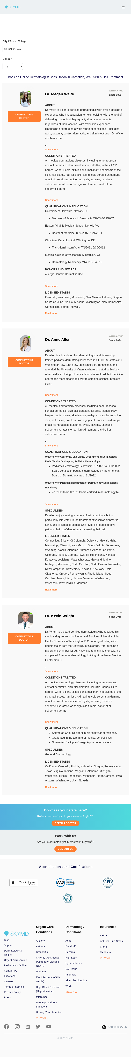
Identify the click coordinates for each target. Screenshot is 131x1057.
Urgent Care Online (15, 960)
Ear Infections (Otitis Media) (48, 979)
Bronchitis (42, 952)
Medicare (105, 952)
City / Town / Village (14, 41)
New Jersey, (74, 569)
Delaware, (93, 540)
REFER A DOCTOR (65, 823)
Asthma (40, 946)
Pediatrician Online (15, 965)
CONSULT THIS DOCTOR (24, 116)
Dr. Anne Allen (57, 339)
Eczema (70, 952)
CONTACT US (65, 849)
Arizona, (97, 550)
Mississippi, (52, 545)
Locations (10, 976)
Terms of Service (14, 986)
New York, (98, 569)
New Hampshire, (112, 302)
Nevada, (87, 569)
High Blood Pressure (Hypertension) (48, 989)
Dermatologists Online (13, 952)
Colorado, (51, 297)
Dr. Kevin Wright (59, 616)
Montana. (82, 583)
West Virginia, (68, 583)
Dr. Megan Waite (59, 94)
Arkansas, (85, 550)
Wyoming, (51, 550)
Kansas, (110, 554)
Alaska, (69, 302)
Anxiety (40, 940)
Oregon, (117, 297)
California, (109, 550)
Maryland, (97, 559)
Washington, (94, 302)
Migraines (42, 997)
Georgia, (73, 554)
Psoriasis (71, 974)
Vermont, (89, 578)
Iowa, (82, 554)
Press (7, 997)
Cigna (103, 946)
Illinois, (90, 554)
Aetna (103, 935)
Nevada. (84, 780)
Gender (7, 58)
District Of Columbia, (74, 540)
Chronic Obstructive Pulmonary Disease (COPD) (48, 961)
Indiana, (107, 297)
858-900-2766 (114, 1027)
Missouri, (80, 302)
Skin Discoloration (76, 980)
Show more (51, 149)
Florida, (66, 306)
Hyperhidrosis (74, 963)
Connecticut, (53, 306)
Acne (68, 940)
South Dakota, (97, 545)
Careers (8, 981)
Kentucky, (51, 559)
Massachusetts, (81, 559)
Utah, (69, 578)
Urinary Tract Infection (49, 1012)
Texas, (61, 578)
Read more (51, 313)
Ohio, (109, 569)
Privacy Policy (12, 992)
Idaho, (113, 540)
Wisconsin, (65, 297)
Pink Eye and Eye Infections (46, 1004)
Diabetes (41, 971)
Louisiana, (64, 559)
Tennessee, (113, 545)
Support (8, 945)
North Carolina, (81, 564)
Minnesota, (79, 297)
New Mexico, (94, 297)
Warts (69, 986)
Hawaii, (105, 540)
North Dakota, (99, 564)
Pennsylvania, (78, 573)
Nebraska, (114, 564)
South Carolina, (54, 302)
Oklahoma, (52, 573)
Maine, (107, 559)
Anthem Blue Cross (111, 941)
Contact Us (10, 970)
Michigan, (51, 564)
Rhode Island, (96, 573)
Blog (6, 940)
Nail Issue (71, 969)
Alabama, (73, 550)
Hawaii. (75, 306)
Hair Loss (71, 957)
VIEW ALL (42, 1018)
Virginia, (78, 578)
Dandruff (71, 946)
